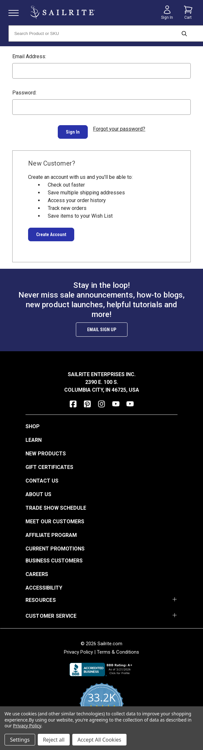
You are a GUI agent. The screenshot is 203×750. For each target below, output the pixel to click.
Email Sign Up (101, 325)
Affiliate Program (51, 531)
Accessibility (43, 584)
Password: (24, 93)
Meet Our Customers (54, 518)
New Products (45, 450)
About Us (38, 490)
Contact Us (41, 477)
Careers (36, 570)
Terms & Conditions (118, 648)
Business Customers (54, 557)
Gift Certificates (49, 463)
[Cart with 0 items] (188, 12)
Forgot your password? (119, 129)
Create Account (51, 230)
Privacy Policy (78, 648)
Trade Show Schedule (55, 504)
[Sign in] (167, 12)
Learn (33, 436)
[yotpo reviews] (101, 705)
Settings (20, 739)
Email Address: (29, 56)
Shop (32, 422)
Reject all (54, 739)
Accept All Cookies (99, 739)
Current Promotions (55, 545)
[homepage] (62, 12)
